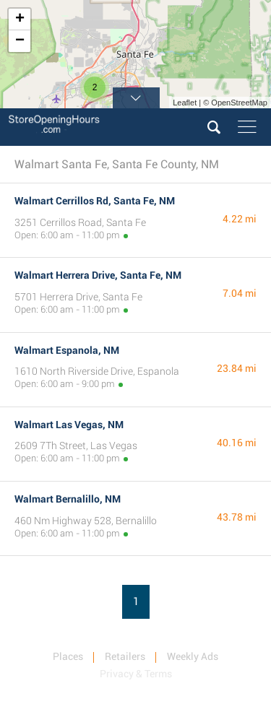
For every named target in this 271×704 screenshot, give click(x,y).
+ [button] (20, 19)
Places (68, 656)
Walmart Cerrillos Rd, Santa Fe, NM (94, 201)
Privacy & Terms (136, 673)
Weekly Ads (192, 656)
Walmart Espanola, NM (66, 350)
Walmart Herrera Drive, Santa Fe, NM (97, 275)
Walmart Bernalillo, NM (67, 499)
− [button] (20, 41)
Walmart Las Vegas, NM (69, 424)
